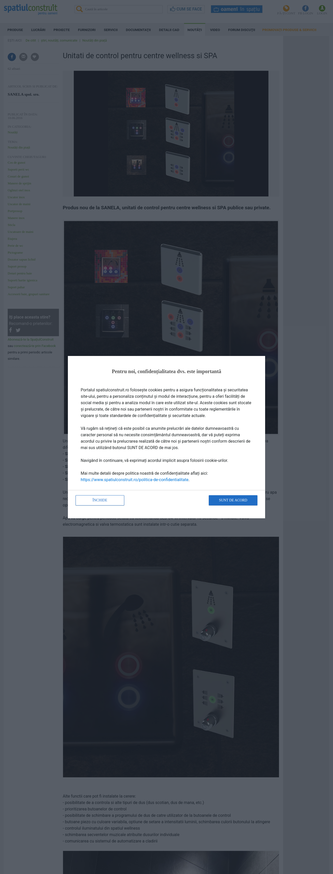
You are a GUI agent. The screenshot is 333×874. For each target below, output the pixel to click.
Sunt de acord (233, 500)
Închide (99, 500)
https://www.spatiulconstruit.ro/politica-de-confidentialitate (135, 479)
